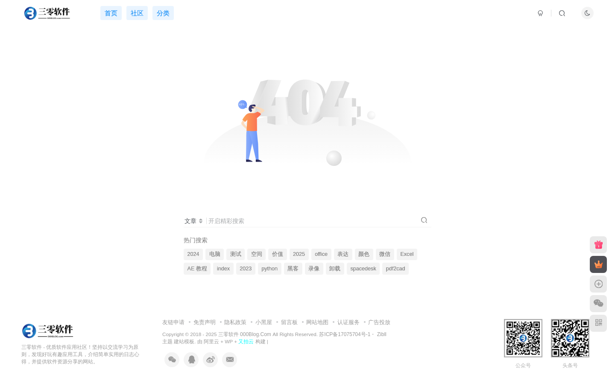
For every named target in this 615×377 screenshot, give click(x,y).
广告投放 (379, 322)
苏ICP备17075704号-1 (344, 334)
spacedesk (363, 269)
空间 (256, 254)
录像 (313, 269)
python (269, 269)
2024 (193, 254)
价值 (277, 254)
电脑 (214, 254)
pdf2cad (395, 269)
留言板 (289, 322)
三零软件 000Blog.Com (245, 334)
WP (229, 341)
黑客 (293, 269)
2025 (299, 254)
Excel (406, 254)
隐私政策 (235, 322)
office (321, 254)
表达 (342, 254)
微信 (384, 254)
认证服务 (348, 322)
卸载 (334, 269)
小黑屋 (263, 322)
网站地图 (317, 322)
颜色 (363, 254)
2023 (246, 269)
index (223, 269)
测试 (235, 254)
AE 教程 (197, 269)
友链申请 (173, 322)
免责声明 (204, 322)
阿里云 (211, 341)
